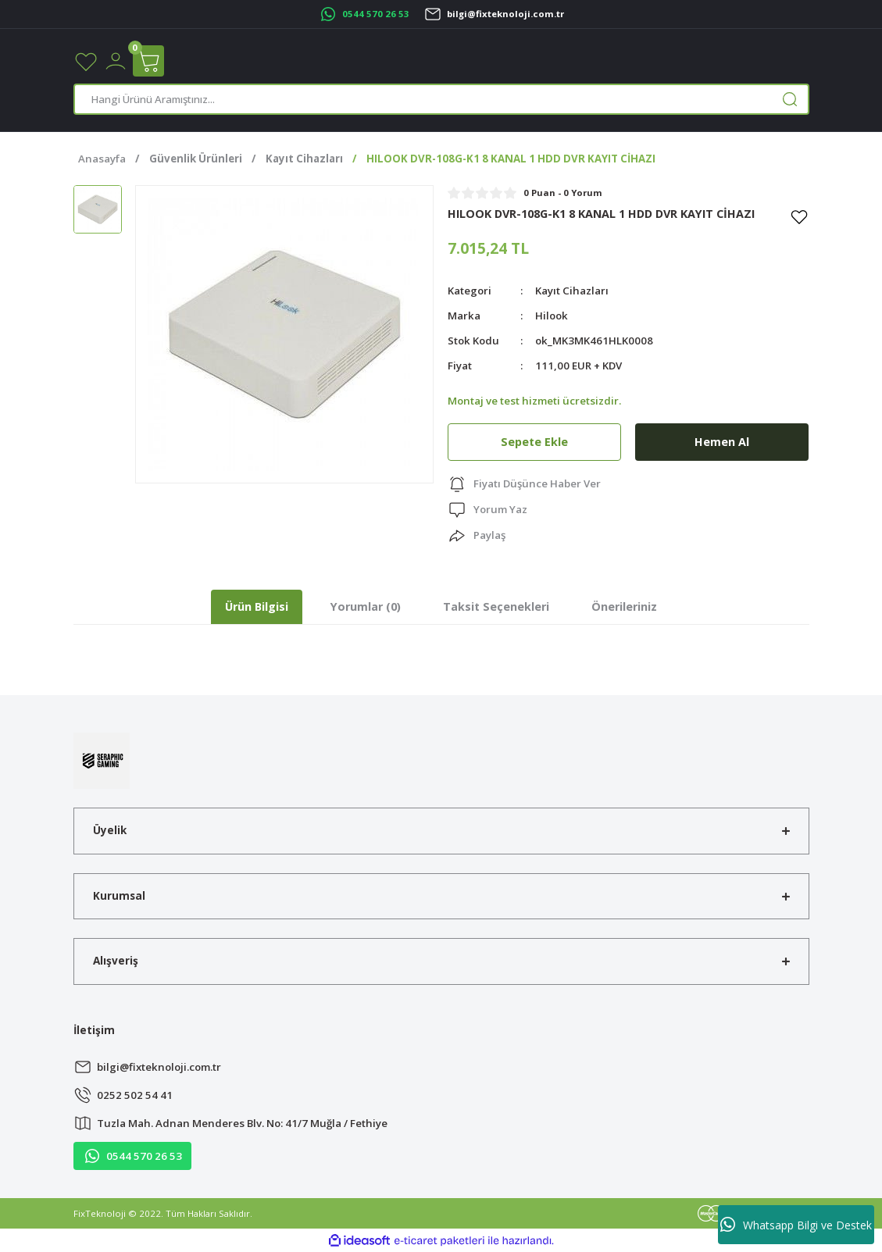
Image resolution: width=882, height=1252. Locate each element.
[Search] (441, 99)
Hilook (551, 316)
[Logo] (101, 759)
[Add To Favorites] (799, 216)
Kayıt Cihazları (572, 291)
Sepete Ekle (534, 441)
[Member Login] (115, 60)
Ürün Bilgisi (256, 606)
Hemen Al (722, 441)
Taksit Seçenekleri (496, 606)
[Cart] (148, 61)
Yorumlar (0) (365, 606)
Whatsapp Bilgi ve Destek (796, 1224)
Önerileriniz (624, 606)
